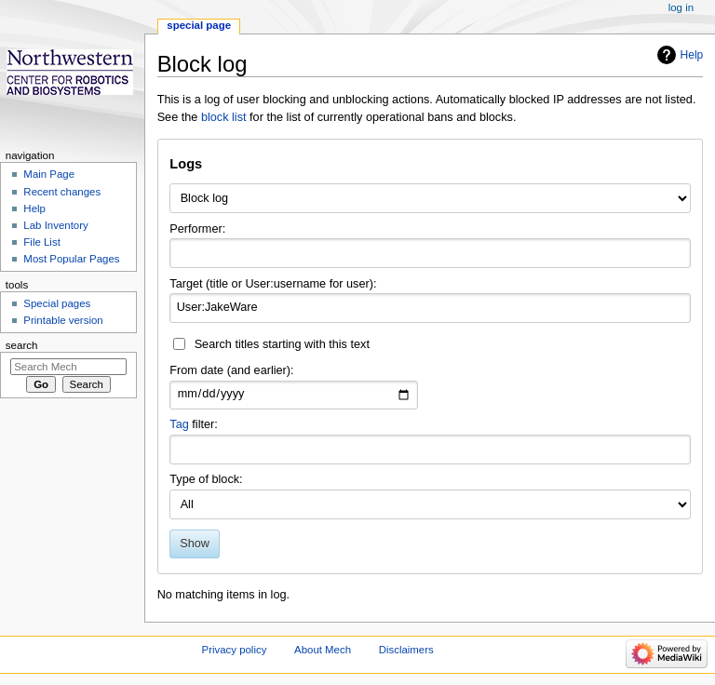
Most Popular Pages (71, 258)
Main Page (48, 174)
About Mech (322, 649)
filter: (193, 424)
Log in (681, 7)
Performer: (197, 228)
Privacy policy (234, 649)
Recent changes (62, 191)
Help (692, 54)
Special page (199, 25)
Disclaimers (406, 649)
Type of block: (205, 479)
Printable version (62, 320)
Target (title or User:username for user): (272, 283)
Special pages (56, 303)
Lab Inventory (55, 225)
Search (22, 345)
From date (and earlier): (231, 370)
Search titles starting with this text (282, 344)
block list (224, 117)
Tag (178, 424)
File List (41, 242)
